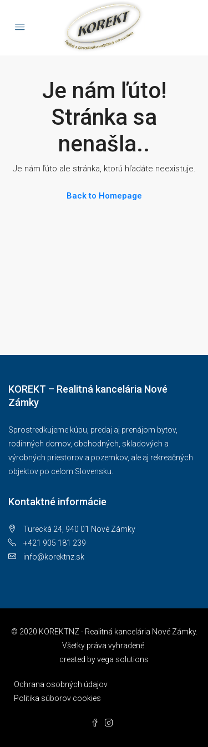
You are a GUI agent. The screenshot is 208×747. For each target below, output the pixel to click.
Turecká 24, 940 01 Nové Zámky (79, 529)
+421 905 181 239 (54, 542)
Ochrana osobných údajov (61, 684)
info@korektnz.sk (53, 556)
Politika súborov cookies (57, 698)
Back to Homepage (104, 196)
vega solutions (123, 659)
